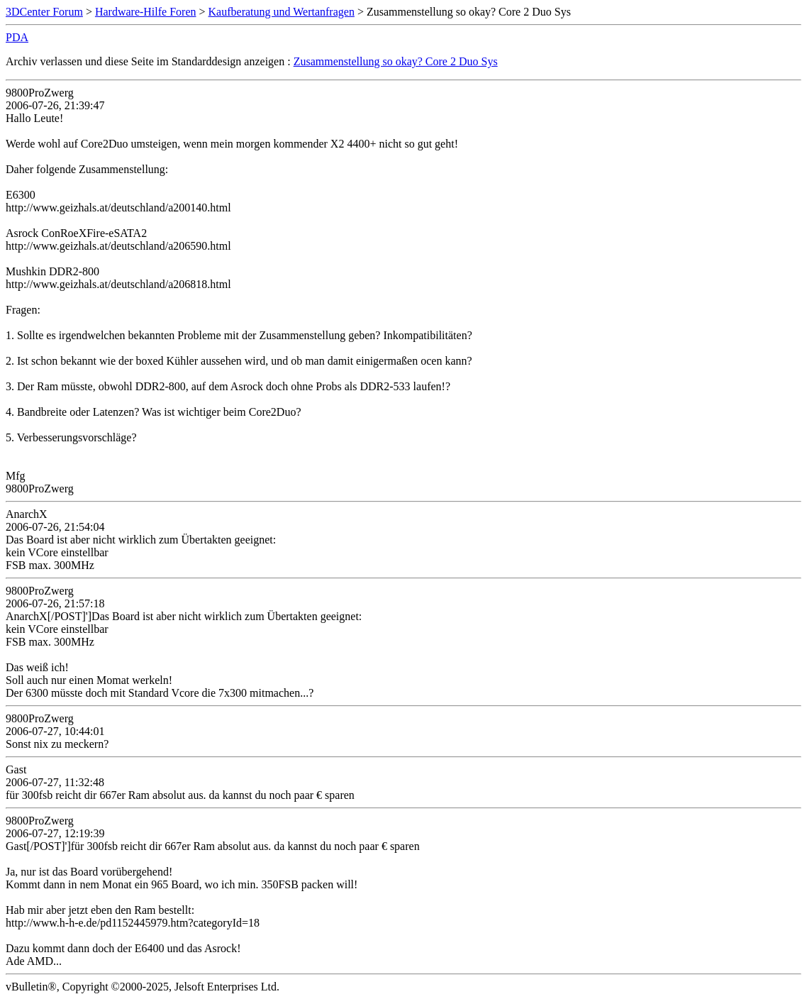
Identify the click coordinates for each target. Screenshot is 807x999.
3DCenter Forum (44, 12)
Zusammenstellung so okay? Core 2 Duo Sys (396, 61)
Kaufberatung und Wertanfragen (281, 12)
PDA (17, 37)
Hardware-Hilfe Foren (145, 12)
